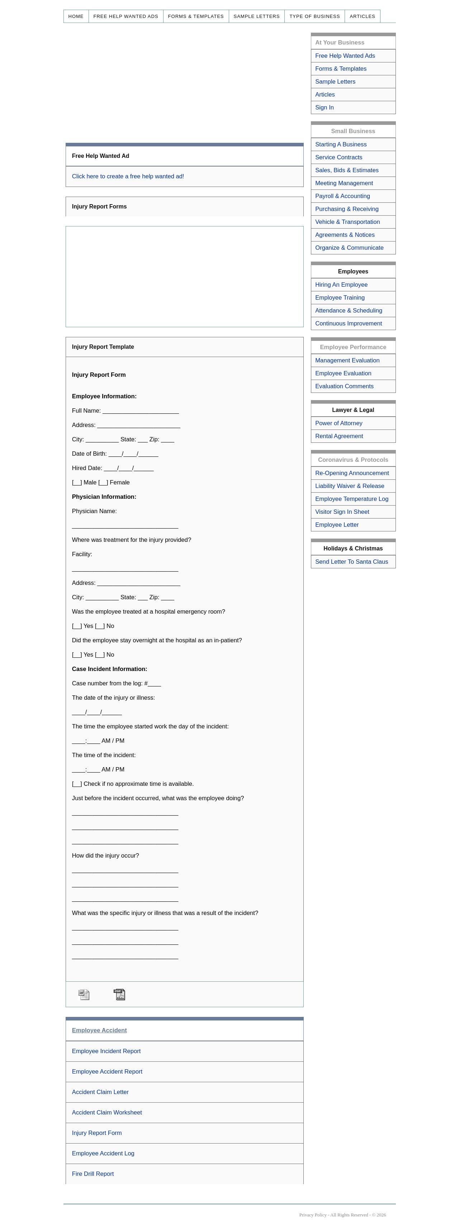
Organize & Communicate (349, 247)
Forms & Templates (196, 16)
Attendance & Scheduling (348, 310)
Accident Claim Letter (100, 1092)
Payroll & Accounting (342, 196)
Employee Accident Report (107, 1071)
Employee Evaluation (343, 373)
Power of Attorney (338, 423)
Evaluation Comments (344, 386)
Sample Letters (257, 16)
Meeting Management (344, 183)
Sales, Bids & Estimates (347, 170)
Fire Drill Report (93, 1173)
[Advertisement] (184, 83)
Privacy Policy (313, 1214)
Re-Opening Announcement (352, 473)
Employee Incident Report (106, 1051)
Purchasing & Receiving (347, 209)
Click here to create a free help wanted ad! (128, 176)
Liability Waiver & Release (349, 486)
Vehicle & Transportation (347, 222)
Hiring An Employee (341, 284)
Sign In (324, 107)
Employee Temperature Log (351, 499)
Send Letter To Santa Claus (351, 561)
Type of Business (314, 16)
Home (76, 16)
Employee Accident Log (103, 1153)
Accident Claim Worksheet (107, 1112)
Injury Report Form (97, 1133)
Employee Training (340, 297)
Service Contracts (338, 157)
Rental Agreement (339, 436)
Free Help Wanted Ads (126, 16)
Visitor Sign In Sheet (342, 511)
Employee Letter (337, 524)
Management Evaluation (347, 360)
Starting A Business (341, 144)
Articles (362, 16)
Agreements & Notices (345, 234)
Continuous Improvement (348, 323)
